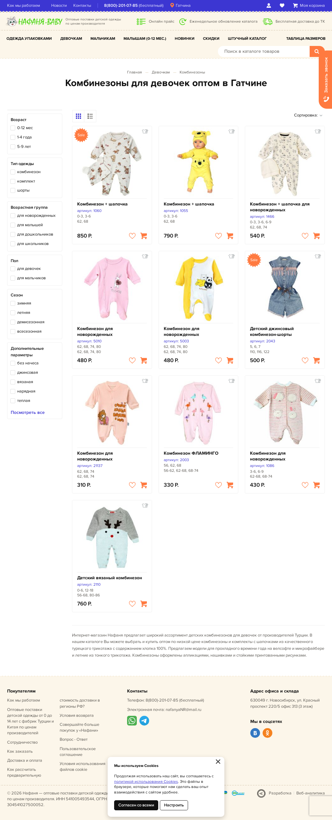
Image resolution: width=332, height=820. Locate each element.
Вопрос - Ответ (74, 739)
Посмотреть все (28, 412)
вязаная (25, 381)
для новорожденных (36, 215)
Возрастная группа (29, 207)
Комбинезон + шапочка (102, 204)
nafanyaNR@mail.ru (183, 709)
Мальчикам (102, 38)
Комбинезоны (192, 72)
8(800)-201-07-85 (121, 5)
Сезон (17, 295)
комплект (26, 181)
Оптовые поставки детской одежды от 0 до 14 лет (30, 721)
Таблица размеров (306, 38)
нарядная (26, 391)
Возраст (18, 119)
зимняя (24, 303)
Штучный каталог (247, 38)
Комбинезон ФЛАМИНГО (191, 453)
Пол (14, 260)
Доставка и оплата (24, 760)
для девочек (29, 268)
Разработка (280, 793)
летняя (23, 312)
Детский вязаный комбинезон (109, 578)
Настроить (174, 805)
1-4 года (24, 137)
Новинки (185, 38)
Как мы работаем (23, 5)
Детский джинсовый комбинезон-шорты (272, 331)
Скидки (211, 38)
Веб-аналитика (310, 793)
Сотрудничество (22, 742)
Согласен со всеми (136, 805)
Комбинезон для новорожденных (95, 331)
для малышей (30, 224)
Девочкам (71, 38)
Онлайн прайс (161, 21)
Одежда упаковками (29, 38)
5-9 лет (24, 146)
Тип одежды (22, 163)
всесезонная (29, 331)
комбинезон (29, 171)
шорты (23, 190)
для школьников (33, 243)
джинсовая (27, 372)
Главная (134, 72)
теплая (23, 400)
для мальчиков (31, 278)
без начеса (28, 363)
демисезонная (30, 322)
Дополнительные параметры (27, 352)
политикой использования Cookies (146, 781)
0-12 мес (25, 127)
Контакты (82, 5)
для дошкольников (35, 234)
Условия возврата (77, 715)
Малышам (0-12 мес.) (145, 38)
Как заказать (20, 751)
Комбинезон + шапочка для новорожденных (280, 207)
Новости (59, 5)
